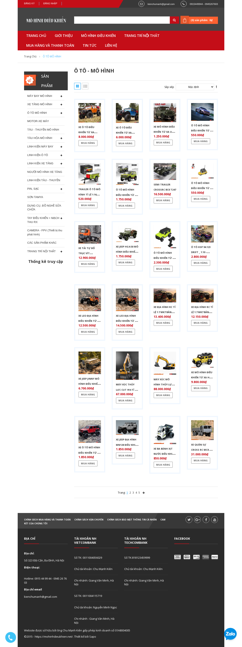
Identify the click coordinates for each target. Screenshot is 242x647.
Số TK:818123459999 (137, 558)
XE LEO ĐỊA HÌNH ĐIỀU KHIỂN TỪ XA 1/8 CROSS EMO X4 (127, 321)
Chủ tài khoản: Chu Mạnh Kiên (143, 569)
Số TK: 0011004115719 (88, 596)
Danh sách (85, 86)
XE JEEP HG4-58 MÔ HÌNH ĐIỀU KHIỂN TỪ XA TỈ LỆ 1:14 (127, 252)
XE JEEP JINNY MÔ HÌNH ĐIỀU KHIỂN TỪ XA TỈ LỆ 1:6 (88, 384)
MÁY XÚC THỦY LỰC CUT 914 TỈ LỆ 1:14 (126, 389)
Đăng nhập (50, 3)
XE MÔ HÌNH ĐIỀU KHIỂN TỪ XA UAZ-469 (165, 132)
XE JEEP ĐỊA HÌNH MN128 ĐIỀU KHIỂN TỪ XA (127, 445)
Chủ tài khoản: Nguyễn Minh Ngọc (95, 607)
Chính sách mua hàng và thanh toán (47, 519)
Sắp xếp (169, 87)
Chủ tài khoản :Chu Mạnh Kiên (93, 569)
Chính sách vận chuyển (88, 519)
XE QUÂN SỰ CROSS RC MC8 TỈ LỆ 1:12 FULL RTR (201, 450)
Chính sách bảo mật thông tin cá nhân (132, 519)
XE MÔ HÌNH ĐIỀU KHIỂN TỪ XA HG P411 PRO (201, 377)
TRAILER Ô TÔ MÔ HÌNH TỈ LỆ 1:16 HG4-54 (89, 194)
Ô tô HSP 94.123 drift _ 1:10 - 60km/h (200, 252)
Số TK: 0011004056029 (88, 558)
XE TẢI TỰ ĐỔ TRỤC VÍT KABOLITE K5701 (87, 253)
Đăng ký (29, 3)
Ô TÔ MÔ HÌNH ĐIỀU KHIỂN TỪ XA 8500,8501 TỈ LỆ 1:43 (202, 130)
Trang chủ (30, 56)
